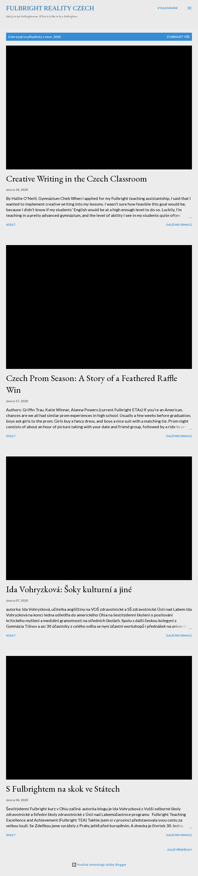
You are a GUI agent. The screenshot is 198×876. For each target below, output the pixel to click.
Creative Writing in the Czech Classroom (76, 178)
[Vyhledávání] (167, 8)
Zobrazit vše (178, 37)
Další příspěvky (179, 849)
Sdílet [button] (11, 224)
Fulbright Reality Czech (50, 8)
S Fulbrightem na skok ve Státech (63, 788)
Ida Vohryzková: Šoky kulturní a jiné (69, 589)
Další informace (179, 224)
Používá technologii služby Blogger (99, 865)
